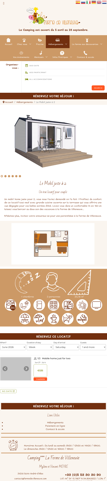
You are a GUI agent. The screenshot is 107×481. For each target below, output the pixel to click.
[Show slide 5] (16, 176)
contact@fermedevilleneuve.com (30, 478)
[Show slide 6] (20, 176)
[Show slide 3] (9, 176)
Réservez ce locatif (53, 336)
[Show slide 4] (13, 176)
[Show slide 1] (2, 176)
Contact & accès (55, 429)
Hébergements (55, 422)
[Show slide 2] (5, 176)
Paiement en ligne (55, 425)
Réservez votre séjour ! (53, 96)
